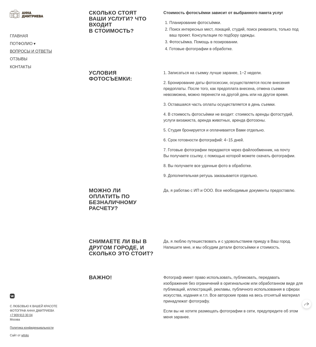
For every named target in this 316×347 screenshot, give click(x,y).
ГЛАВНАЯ (19, 36)
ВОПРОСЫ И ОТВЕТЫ (31, 51)
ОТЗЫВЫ (18, 59)
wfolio (25, 335)
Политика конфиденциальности (32, 327)
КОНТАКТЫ (20, 67)
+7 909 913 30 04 (21, 315)
